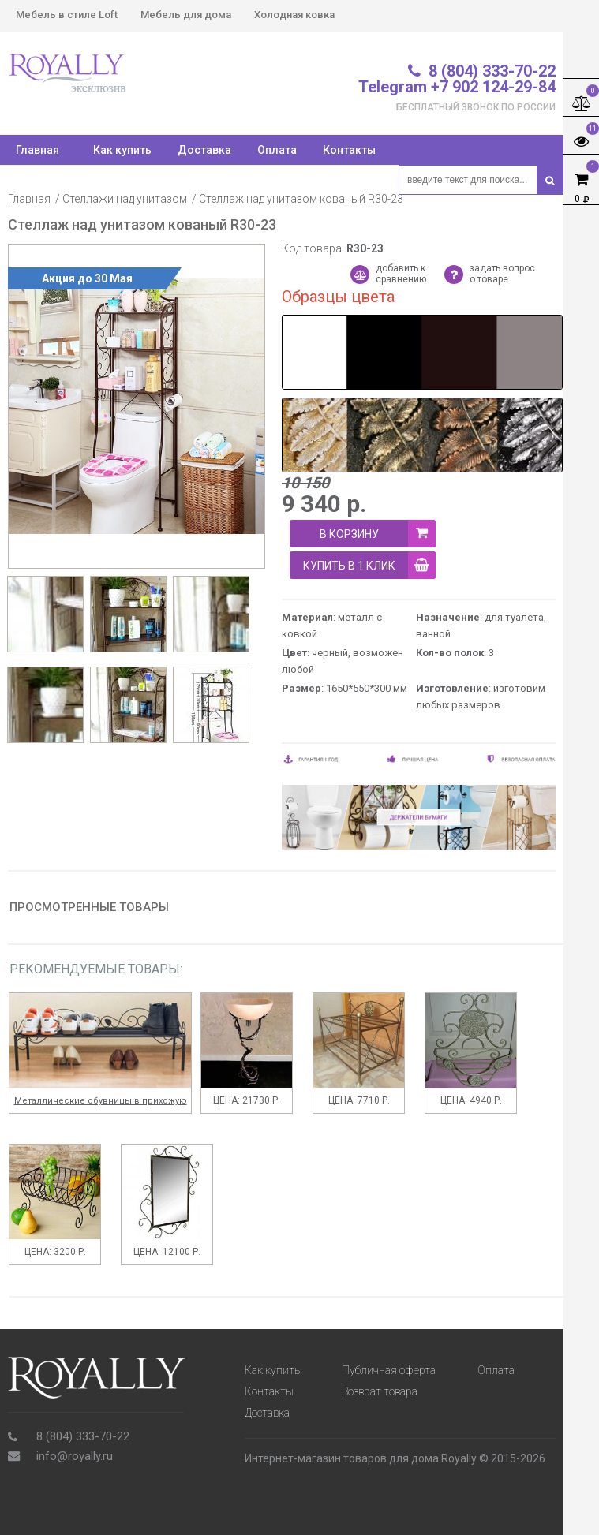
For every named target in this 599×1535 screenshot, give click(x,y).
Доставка (204, 150)
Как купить (122, 150)
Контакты (349, 150)
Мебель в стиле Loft (67, 15)
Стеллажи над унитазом (124, 198)
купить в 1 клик (369, 565)
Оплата (277, 150)
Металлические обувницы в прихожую (100, 1101)
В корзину (378, 533)
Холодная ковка (294, 15)
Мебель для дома (185, 15)
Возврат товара (379, 1391)
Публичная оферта (389, 1370)
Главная (29, 198)
